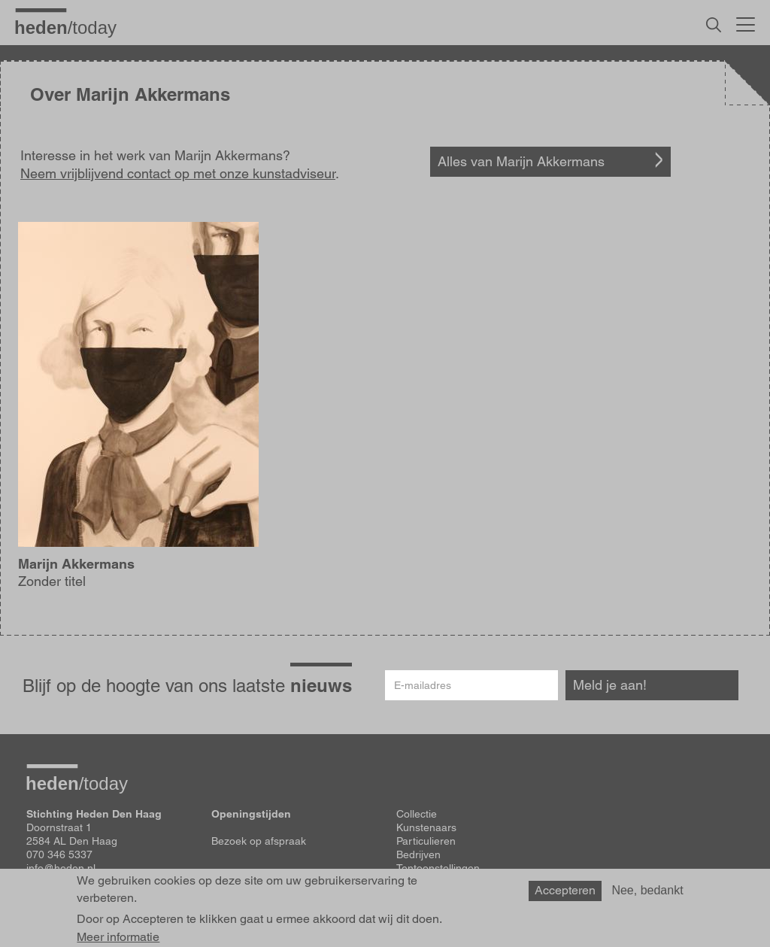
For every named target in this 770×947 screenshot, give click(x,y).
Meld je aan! (610, 685)
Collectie (416, 814)
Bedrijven (418, 854)
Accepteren (565, 890)
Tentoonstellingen (438, 868)
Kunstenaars (426, 827)
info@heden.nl (60, 868)
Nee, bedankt (647, 890)
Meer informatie (118, 937)
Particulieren (426, 841)
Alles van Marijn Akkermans (521, 161)
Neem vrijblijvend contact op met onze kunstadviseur (177, 173)
